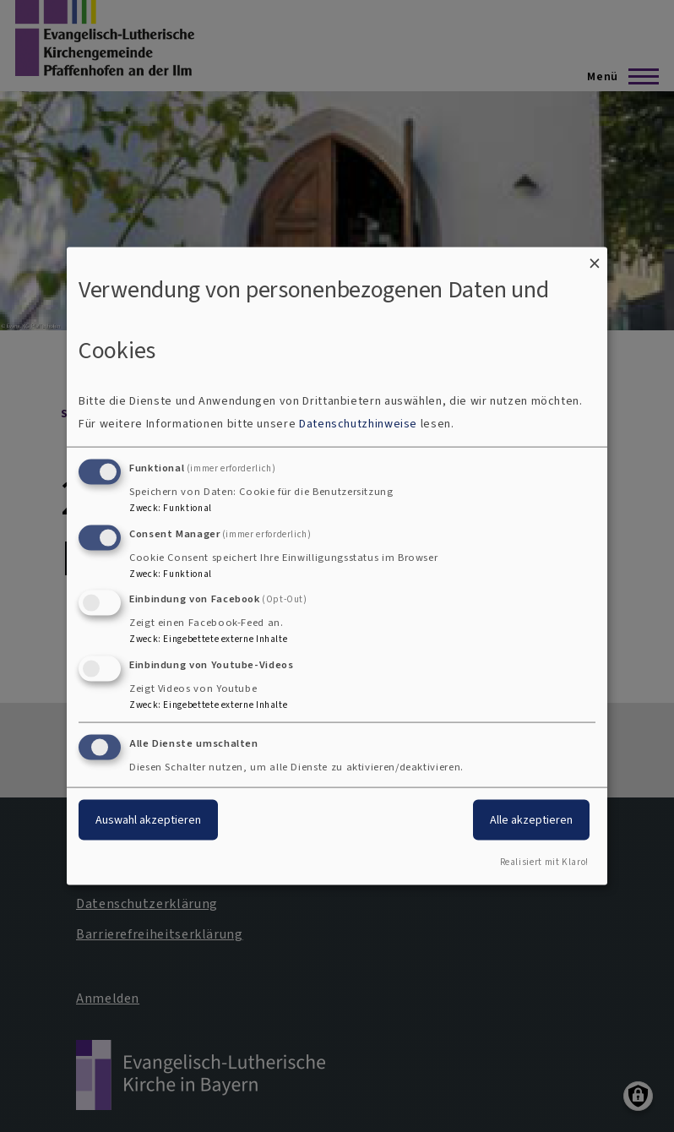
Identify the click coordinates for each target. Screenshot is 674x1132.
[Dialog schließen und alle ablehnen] (594, 258)
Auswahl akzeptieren (148, 820)
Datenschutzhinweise (358, 423)
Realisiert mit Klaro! (544, 861)
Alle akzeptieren (531, 820)
